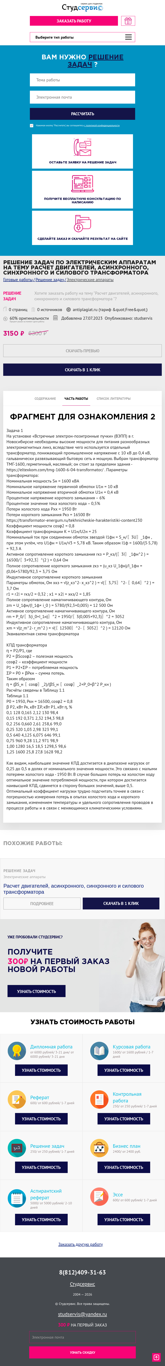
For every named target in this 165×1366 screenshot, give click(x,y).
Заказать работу (74, 21)
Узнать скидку (82, 1352)
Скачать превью (82, 351)
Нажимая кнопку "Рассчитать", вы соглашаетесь (78, 125)
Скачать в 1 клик (121, 903)
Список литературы (114, 398)
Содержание (45, 398)
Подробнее (41, 903)
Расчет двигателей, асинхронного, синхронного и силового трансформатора (73, 889)
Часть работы (76, 398)
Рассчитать (82, 114)
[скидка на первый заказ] (128, 21)
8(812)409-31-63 (82, 1272)
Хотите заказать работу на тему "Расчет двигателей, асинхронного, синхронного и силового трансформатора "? (96, 296)
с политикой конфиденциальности (102, 125)
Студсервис (82, 1284)
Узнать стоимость (36, 991)
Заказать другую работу (80, 1244)
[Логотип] (82, 7)
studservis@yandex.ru (82, 1314)
